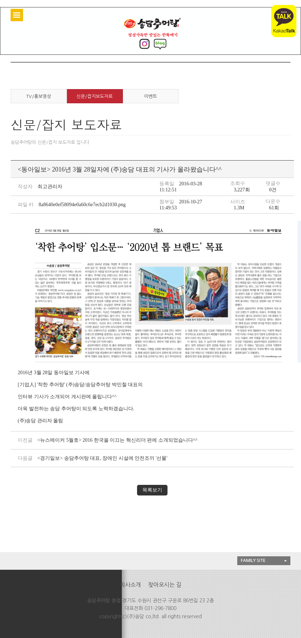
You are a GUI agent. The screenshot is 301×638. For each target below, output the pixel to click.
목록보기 (152, 490)
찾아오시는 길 (164, 584)
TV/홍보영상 (38, 96)
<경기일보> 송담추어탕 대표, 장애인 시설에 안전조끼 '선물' (102, 458)
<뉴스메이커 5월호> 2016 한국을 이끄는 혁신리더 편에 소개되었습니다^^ (118, 440)
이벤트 (150, 96)
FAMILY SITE (253, 560)
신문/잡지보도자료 (94, 96)
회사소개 (130, 584)
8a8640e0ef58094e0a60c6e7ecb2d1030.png (82, 204)
